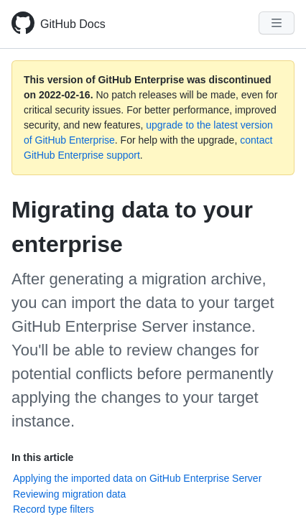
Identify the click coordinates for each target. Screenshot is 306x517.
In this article (42, 457)
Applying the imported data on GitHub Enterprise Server (137, 478)
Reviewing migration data (69, 494)
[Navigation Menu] (277, 22)
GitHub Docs (73, 24)
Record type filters (53, 509)
